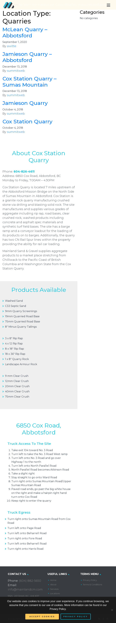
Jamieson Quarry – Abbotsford (27, 57)
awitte (11, 46)
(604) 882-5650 (30, 581)
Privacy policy (75, 616)
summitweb (16, 71)
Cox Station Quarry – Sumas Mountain (29, 81)
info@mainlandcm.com (25, 589)
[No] (112, 610)
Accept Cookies (42, 616)
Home (53, 580)
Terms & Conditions (92, 584)
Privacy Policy (90, 580)
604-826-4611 (24, 171)
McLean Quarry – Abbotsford (24, 32)
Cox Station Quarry (27, 121)
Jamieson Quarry (25, 103)
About (53, 584)
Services (54, 589)
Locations (55, 593)
